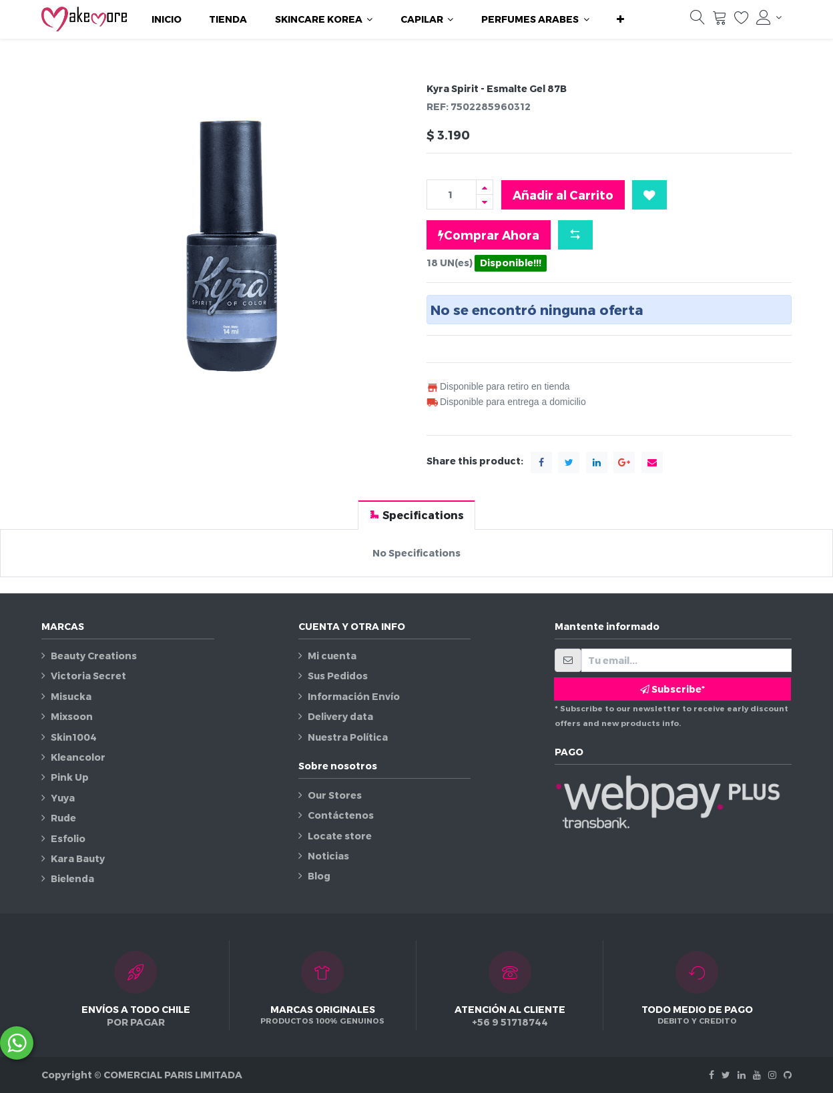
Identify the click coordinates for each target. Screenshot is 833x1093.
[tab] (416, 515)
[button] (620, 19)
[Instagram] (772, 1074)
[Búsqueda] (697, 20)
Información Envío (354, 696)
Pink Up (70, 777)
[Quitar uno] (485, 202)
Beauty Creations (94, 655)
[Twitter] (726, 1074)
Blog (319, 875)
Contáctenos (341, 815)
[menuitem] (166, 19)
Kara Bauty (78, 858)
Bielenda (72, 878)
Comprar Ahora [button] (488, 235)
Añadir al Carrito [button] (563, 195)
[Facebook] (711, 1074)
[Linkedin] (742, 1074)
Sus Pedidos (338, 675)
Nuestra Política (348, 737)
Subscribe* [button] (672, 689)
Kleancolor (78, 757)
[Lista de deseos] (741, 20)
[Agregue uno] (485, 187)
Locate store (340, 835)
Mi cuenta (332, 655)
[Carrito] (719, 20)
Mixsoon (72, 716)
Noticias (328, 855)
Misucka (71, 696)
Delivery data (340, 716)
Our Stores (335, 795)
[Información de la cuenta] (769, 17)
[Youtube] (757, 1074)
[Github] (788, 1074)
